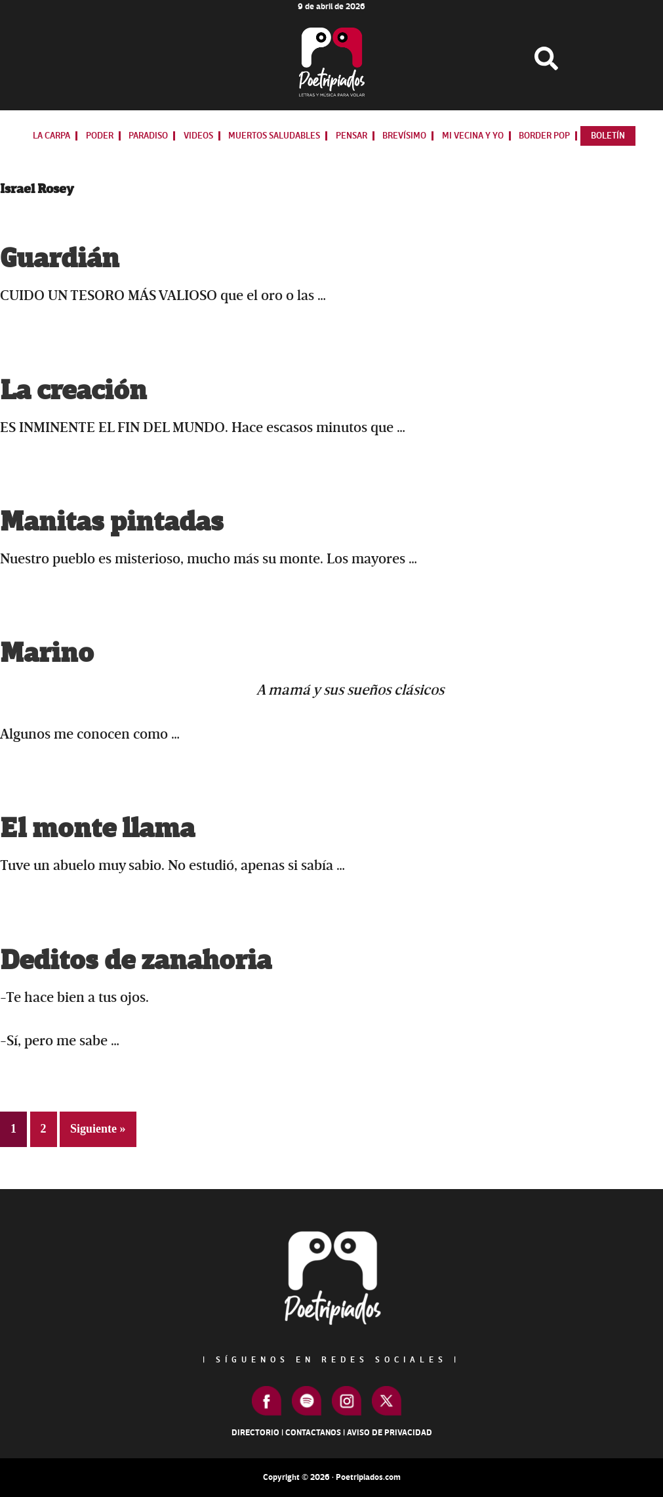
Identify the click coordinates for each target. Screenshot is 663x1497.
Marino (47, 653)
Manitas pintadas (112, 522)
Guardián (59, 259)
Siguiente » (98, 1128)
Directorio (255, 1432)
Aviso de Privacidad (389, 1432)
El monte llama (97, 829)
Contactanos (313, 1432)
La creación (73, 391)
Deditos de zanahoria (135, 961)
